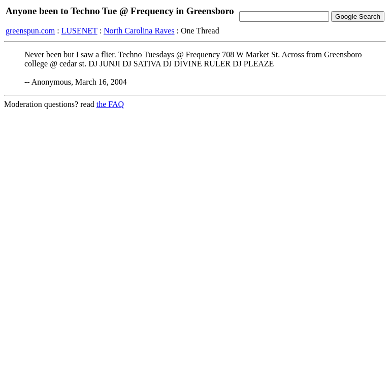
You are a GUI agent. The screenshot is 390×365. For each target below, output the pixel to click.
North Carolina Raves (139, 30)
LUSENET (79, 30)
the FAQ (110, 104)
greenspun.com (30, 30)
